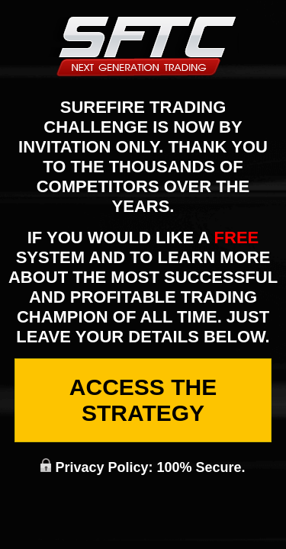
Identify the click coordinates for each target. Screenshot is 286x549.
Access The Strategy (143, 399)
